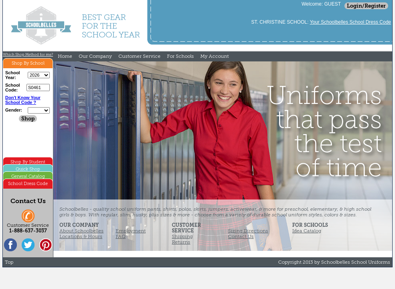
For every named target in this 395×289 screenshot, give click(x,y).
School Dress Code (28, 183)
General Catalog (28, 176)
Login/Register (366, 6)
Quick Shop (28, 169)
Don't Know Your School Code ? (23, 100)
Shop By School (28, 63)
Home (65, 56)
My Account (214, 56)
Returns (181, 242)
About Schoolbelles (81, 231)
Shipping (182, 236)
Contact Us (241, 236)
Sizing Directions (248, 231)
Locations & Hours (80, 236)
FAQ (121, 236)
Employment (131, 231)
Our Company (95, 56)
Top (9, 262)
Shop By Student (27, 162)
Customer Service (139, 56)
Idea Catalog (306, 231)
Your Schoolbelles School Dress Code (350, 22)
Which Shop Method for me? (28, 55)
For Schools (180, 56)
